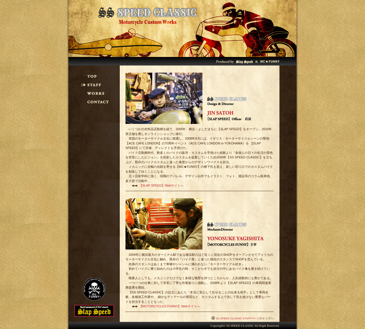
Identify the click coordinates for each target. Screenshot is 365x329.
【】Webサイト (160, 185)
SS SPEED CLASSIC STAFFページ (237, 318)
